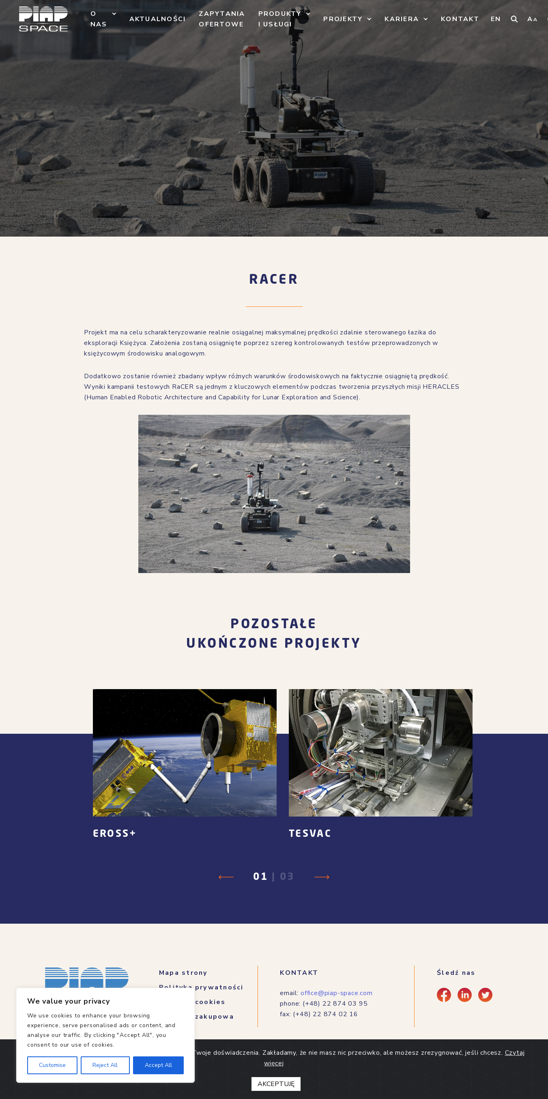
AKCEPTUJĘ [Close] (276, 1084)
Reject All (105, 1065)
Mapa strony (183, 972)
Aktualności (157, 19)
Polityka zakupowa (196, 1016)
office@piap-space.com (337, 993)
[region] (105, 1035)
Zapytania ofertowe (222, 19)
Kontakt (460, 19)
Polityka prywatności (201, 987)
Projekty (343, 19)
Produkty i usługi (280, 19)
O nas (98, 19)
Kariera (402, 19)
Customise (52, 1065)
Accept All (158, 1065)
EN (496, 19)
